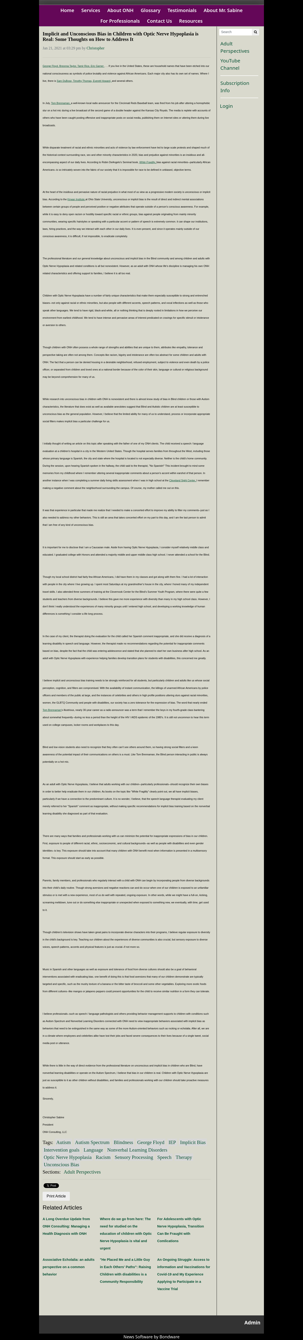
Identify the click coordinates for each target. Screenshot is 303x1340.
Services (90, 10)
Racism (103, 1157)
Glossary (150, 10)
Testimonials (182, 10)
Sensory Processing (134, 1157)
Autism (63, 1142)
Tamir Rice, (84, 66)
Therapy (184, 1157)
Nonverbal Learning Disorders (137, 1150)
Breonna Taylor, (68, 66)
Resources (191, 21)
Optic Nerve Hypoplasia (68, 1157)
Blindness (123, 1142)
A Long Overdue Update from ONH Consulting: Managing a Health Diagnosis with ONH (66, 1226)
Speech (164, 1157)
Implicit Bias (193, 1142)
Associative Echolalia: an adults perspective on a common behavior (68, 1267)
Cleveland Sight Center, (182, 480)
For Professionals (120, 21)
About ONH (120, 10)
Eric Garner (97, 66)
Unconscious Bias (61, 1164)
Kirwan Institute (76, 199)
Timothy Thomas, (83, 80)
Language (93, 1150)
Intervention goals (62, 1150)
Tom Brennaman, (61, 103)
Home (67, 10)
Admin (252, 1322)
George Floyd (151, 1142)
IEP (172, 1142)
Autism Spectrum (92, 1142)
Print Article (56, 1196)
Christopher (96, 48)
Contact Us (159, 21)
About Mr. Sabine (223, 10)
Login (226, 106)
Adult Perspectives (82, 1172)
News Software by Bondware (152, 1337)
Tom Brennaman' (52, 710)
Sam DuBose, (65, 80)
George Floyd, (51, 66)
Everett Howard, (102, 80)
